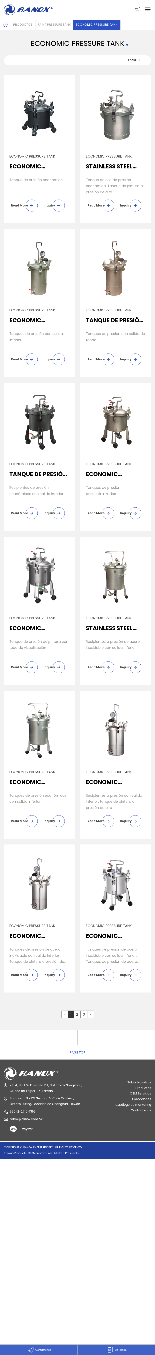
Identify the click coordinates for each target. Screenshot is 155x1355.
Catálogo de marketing (133, 1110)
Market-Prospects (66, 1159)
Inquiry (49, 205)
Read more (11, 1240)
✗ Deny (6, 1196)
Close (5, 1177)
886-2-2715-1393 (22, 1117)
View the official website (45, 1240)
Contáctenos (141, 1116)
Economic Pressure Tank (97, 24)
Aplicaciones (141, 1104)
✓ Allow (6, 1190)
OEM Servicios (140, 1099)
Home (5, 24)
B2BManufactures (40, 1159)
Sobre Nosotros (139, 1088)
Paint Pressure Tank (54, 24)
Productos (23, 24)
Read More (19, 205)
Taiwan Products (15, 1159)
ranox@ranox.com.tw (26, 1124)
